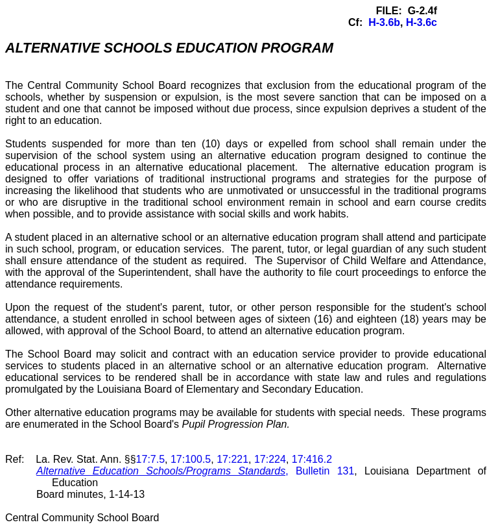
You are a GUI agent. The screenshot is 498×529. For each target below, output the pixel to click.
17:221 (232, 459)
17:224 (270, 459)
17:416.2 (312, 459)
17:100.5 (191, 459)
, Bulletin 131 (195, 470)
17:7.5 (150, 459)
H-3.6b (384, 22)
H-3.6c (421, 22)
